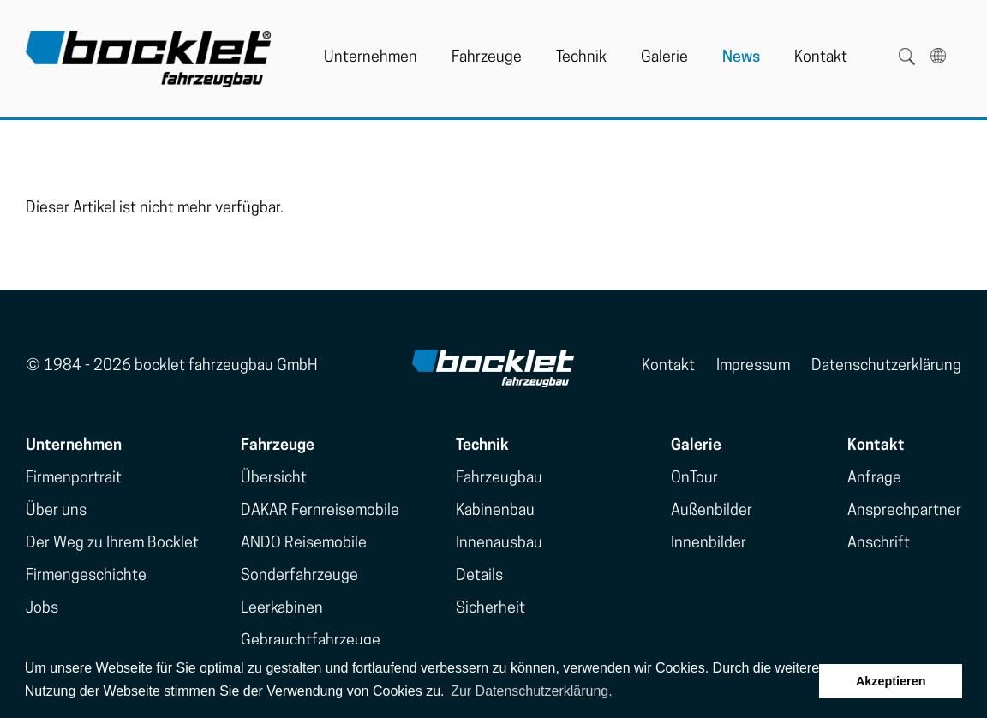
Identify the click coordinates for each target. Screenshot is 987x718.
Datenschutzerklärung (886, 366)
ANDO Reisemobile (304, 544)
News (741, 58)
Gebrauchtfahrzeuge (310, 641)
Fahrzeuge (487, 58)
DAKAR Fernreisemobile (320, 511)
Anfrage (874, 478)
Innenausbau (499, 544)
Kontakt (820, 58)
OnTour (694, 478)
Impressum (753, 366)
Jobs (42, 609)
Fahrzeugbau (499, 478)
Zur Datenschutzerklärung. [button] (532, 691)
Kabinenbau (495, 511)
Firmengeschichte (86, 576)
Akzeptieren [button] (891, 681)
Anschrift (878, 544)
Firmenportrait (74, 478)
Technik (581, 58)
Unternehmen (370, 58)
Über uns (56, 511)
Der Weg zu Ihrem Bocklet (112, 544)
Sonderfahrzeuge (299, 576)
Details (479, 576)
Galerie (664, 58)
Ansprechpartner (904, 511)
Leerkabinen (282, 609)
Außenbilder (711, 511)
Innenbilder (708, 544)
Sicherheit (490, 609)
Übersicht (274, 478)
